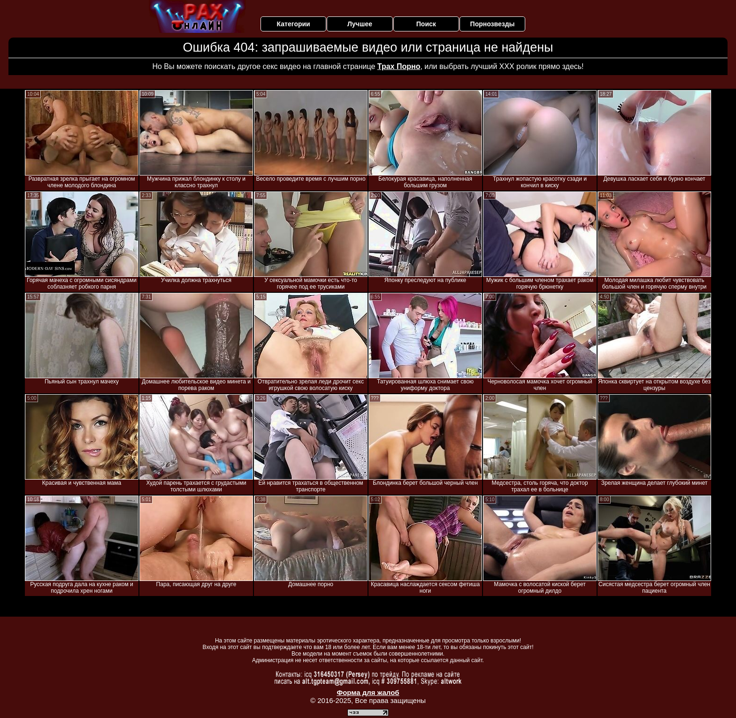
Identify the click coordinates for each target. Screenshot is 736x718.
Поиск (426, 24)
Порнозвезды (492, 24)
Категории (293, 24)
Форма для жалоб (368, 692)
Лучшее (359, 24)
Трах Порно (399, 66)
